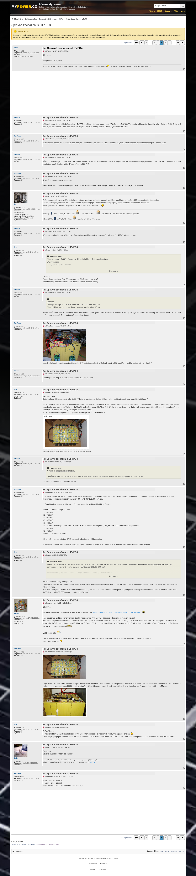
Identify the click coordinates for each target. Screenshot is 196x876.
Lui (15, 204)
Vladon (16, 371)
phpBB (90, 858)
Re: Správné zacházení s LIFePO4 (63, 48)
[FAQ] (150, 851)
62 (178, 42)
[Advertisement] (98, 92)
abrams (17, 613)
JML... (16, 758)
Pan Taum (17, 136)
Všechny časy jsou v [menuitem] (172, 851)
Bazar (167, 11)
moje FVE (92, 762)
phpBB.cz (103, 863)
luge (15, 247)
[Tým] (156, 851)
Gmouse (17, 117)
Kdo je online (17, 841)
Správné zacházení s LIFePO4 (31, 25)
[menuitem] (49, 19)
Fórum (152, 11)
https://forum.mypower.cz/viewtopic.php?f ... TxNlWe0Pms (118, 612)
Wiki (176, 11)
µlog (183, 11)
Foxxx (16, 48)
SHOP (160, 11)
